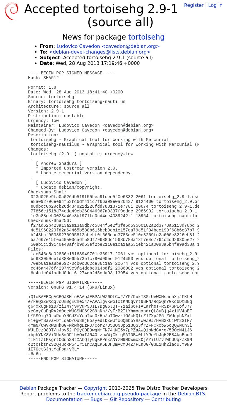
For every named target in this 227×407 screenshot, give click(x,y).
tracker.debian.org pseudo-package (119, 394)
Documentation (64, 399)
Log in (215, 5)
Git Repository (127, 399)
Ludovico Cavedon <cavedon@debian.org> (108, 46)
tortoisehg (146, 37)
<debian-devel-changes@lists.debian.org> (100, 52)
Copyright (95, 388)
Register (194, 5)
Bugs (96, 399)
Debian (28, 388)
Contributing (166, 399)
